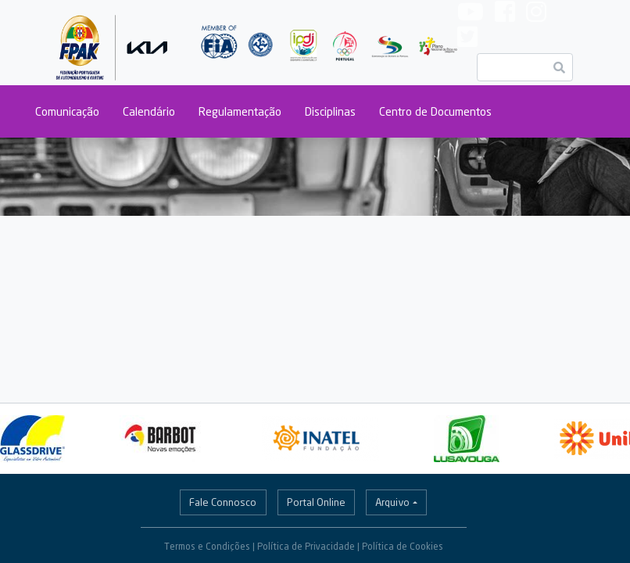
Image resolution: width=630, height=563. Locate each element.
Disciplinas (330, 111)
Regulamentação (240, 111)
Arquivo (392, 502)
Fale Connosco (222, 502)
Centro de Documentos (435, 111)
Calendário (149, 111)
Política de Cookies (402, 546)
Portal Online (316, 502)
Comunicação (67, 111)
